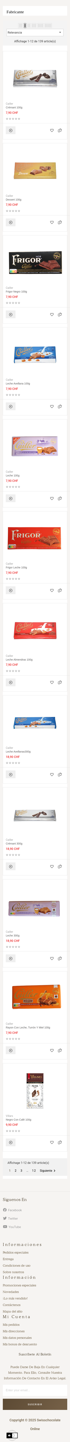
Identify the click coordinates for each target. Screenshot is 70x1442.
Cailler (9, 103)
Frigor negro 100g (16, 291)
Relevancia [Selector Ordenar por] (35, 32)
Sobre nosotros (13, 1272)
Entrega (8, 1259)
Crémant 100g (14, 107)
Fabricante (15, 12)
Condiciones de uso (16, 1265)
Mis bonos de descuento (20, 1344)
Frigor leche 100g (16, 567)
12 (34, 1170)
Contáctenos (11, 1305)
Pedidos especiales (15, 1252)
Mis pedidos (11, 1325)
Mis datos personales (17, 1338)
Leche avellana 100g (18, 383)
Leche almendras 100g (19, 659)
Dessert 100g (13, 199)
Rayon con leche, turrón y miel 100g (28, 1027)
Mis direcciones (13, 1331)
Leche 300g (12, 935)
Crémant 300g (14, 843)
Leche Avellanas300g (18, 751)
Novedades (11, 1292)
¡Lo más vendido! (15, 1298)
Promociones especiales (19, 1285)
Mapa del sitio (12, 1311)
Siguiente (48, 1171)
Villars (9, 1115)
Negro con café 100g (18, 1119)
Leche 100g (12, 475)
